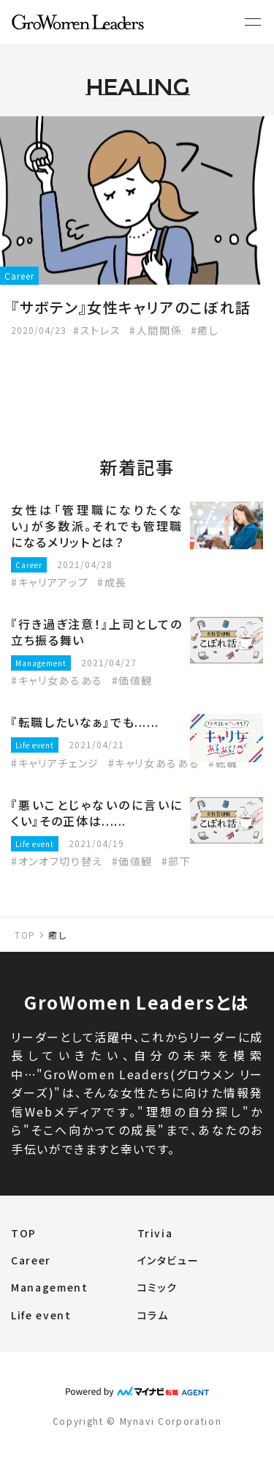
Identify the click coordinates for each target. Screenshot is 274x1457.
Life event (41, 1315)
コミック (157, 1287)
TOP (25, 934)
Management (49, 1287)
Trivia (155, 1233)
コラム (153, 1315)
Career (31, 1260)
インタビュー (168, 1260)
